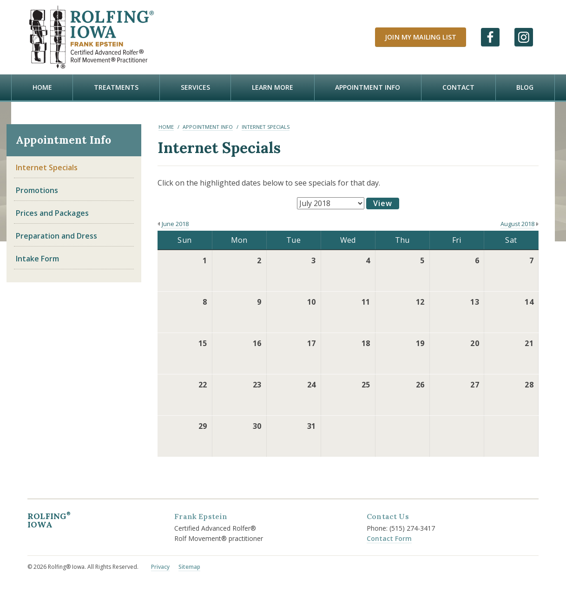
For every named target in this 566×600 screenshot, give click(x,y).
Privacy (160, 566)
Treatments (116, 87)
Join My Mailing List (420, 37)
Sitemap (189, 566)
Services (195, 87)
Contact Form (389, 537)
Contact (458, 87)
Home (42, 87)
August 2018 (517, 223)
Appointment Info (367, 87)
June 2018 (175, 223)
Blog (524, 87)
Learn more (272, 87)
